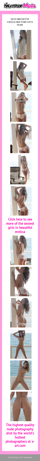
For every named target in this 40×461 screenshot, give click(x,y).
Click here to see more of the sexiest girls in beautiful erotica (20, 226)
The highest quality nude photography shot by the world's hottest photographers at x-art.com (20, 435)
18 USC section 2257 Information (20, 458)
